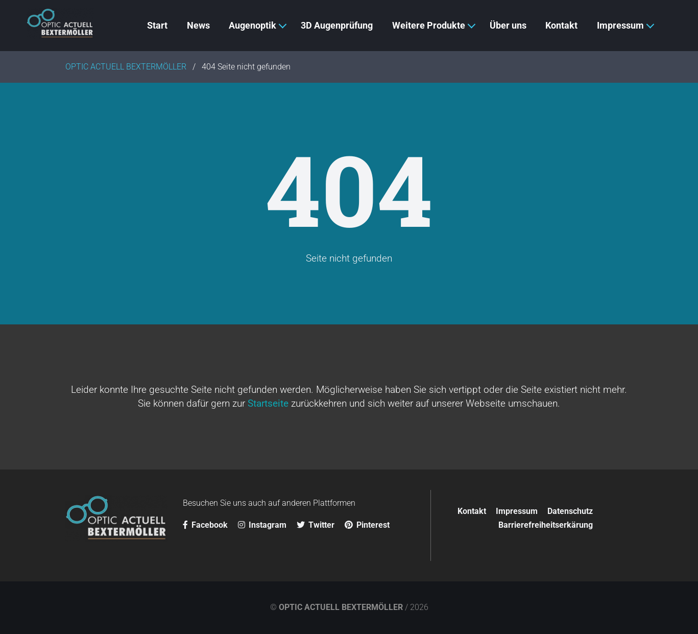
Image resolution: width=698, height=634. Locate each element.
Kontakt (472, 511)
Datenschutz (570, 511)
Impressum (517, 511)
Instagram (262, 525)
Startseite (268, 403)
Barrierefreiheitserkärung (545, 525)
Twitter (315, 525)
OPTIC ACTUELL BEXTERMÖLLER (341, 607)
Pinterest (367, 525)
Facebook (205, 525)
